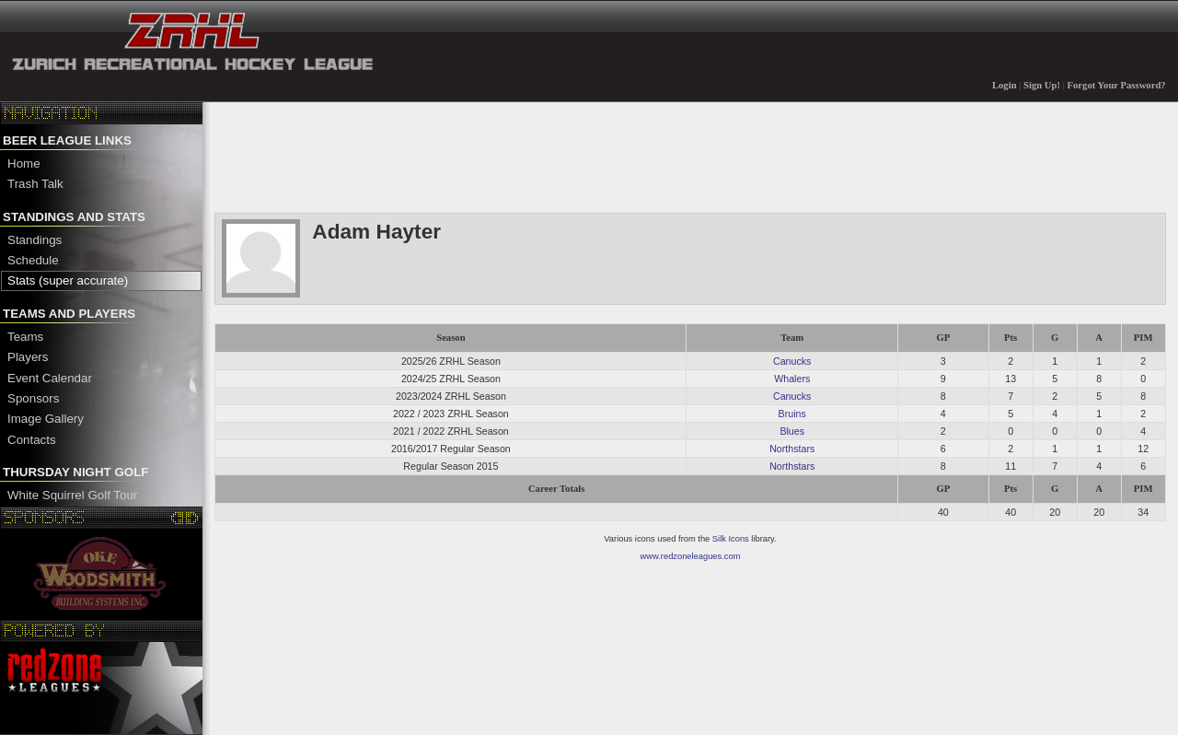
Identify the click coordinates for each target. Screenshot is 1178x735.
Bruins (792, 413)
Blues (792, 431)
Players (27, 357)
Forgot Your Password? (1117, 85)
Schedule (33, 260)
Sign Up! (1041, 85)
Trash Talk (35, 184)
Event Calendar (49, 378)
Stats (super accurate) (67, 280)
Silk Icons (730, 538)
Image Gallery (45, 419)
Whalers (792, 378)
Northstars (791, 448)
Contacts (31, 440)
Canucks (792, 361)
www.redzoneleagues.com (691, 556)
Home (23, 163)
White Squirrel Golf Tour (72, 495)
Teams (25, 337)
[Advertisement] (549, 155)
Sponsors (33, 398)
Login (1004, 85)
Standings (34, 240)
